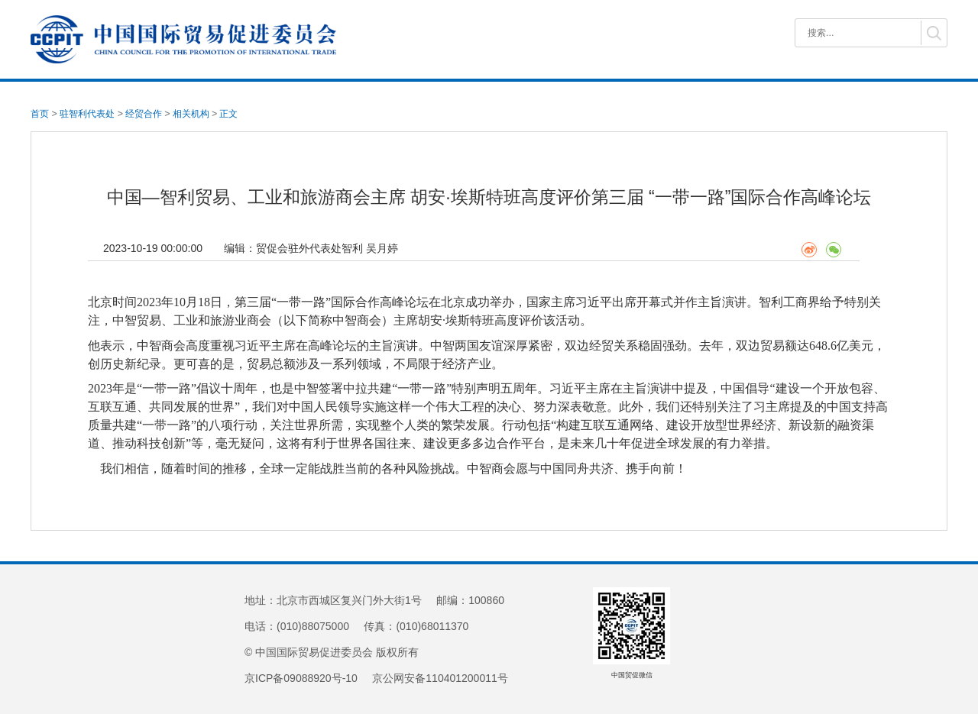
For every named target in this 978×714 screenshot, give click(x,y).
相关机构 (191, 113)
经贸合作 (143, 113)
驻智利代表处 (87, 113)
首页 (40, 113)
